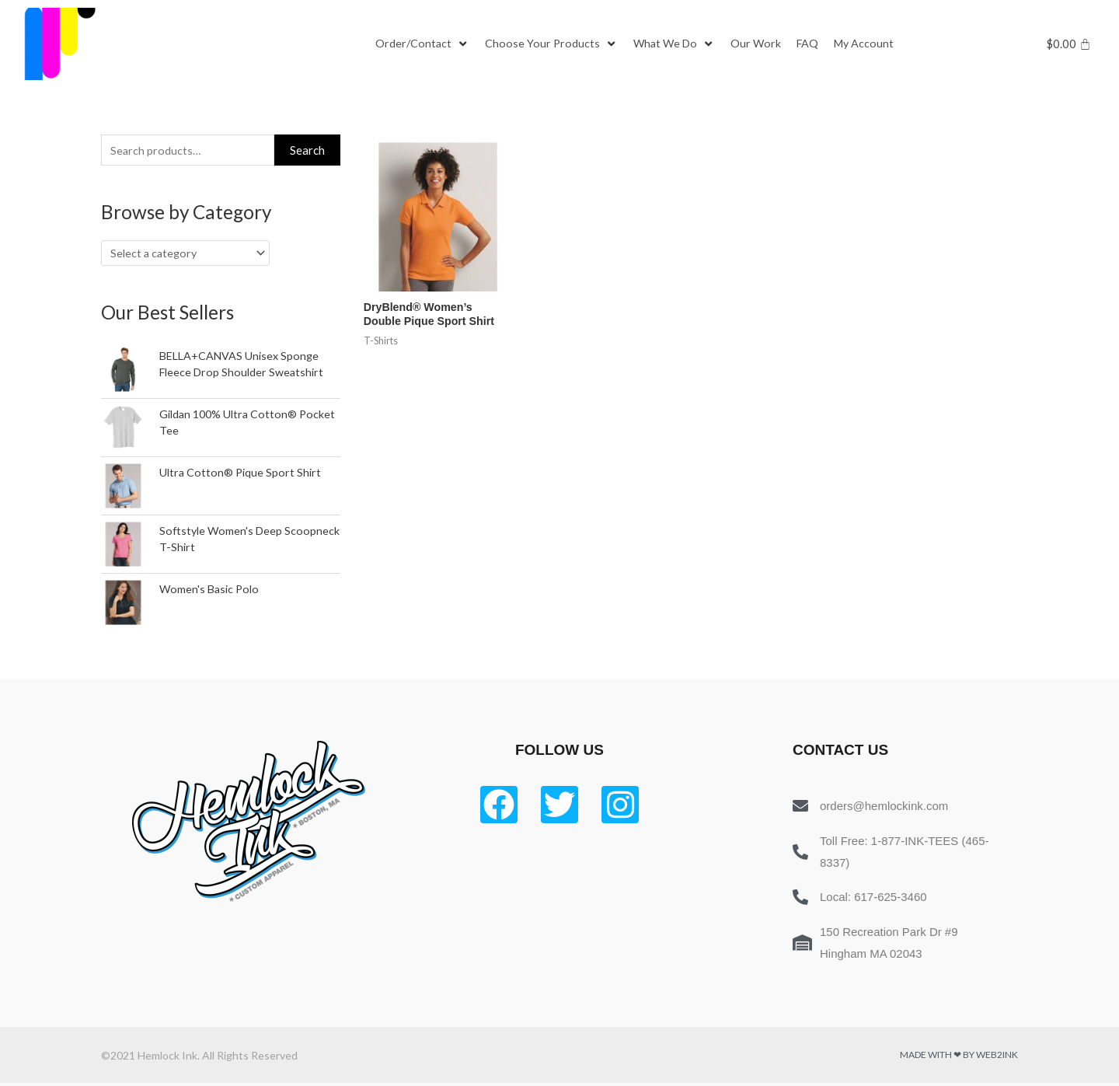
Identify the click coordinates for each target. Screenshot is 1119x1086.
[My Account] (873, 44)
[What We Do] (678, 44)
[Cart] (1069, 44)
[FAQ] (815, 44)
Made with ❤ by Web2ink (959, 1057)
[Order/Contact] (423, 44)
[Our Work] (762, 44)
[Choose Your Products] (553, 44)
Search (307, 151)
